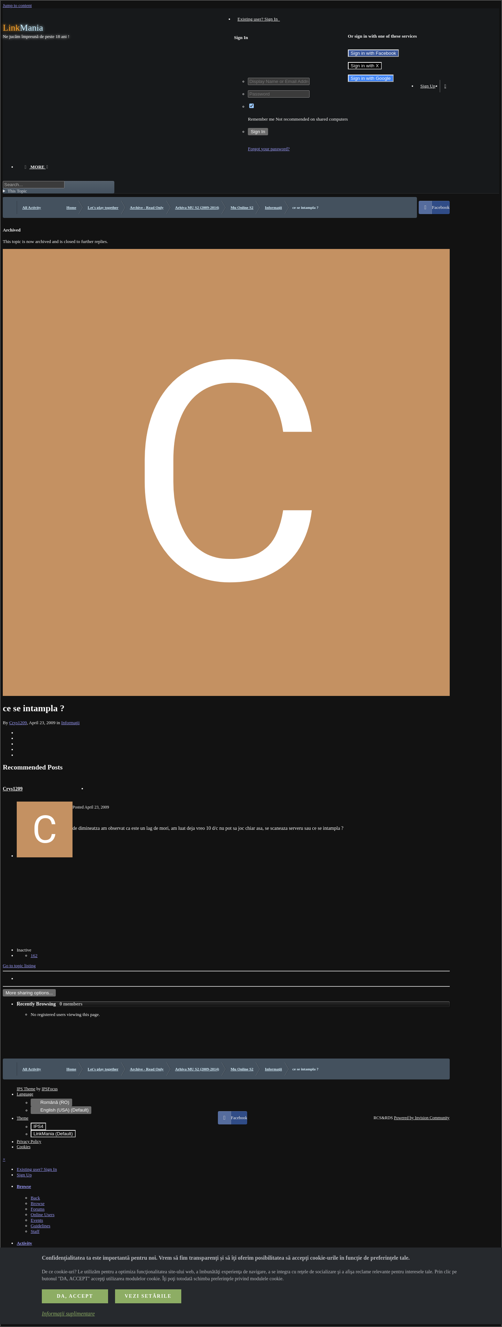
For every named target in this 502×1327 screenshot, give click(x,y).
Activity (24, 1243)
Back (35, 1197)
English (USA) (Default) (61, 1110)
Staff (35, 1231)
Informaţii (70, 722)
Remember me (261, 119)
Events (37, 1220)
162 (34, 955)
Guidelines (40, 1225)
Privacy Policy (29, 1141)
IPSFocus (49, 1088)
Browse (24, 1186)
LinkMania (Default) (53, 1133)
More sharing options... (29, 992)
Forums (38, 1209)
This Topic (17, 191)
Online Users (42, 1214)
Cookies (23, 1146)
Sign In (258, 131)
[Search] (33, 184)
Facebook (441, 207)
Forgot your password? (269, 148)
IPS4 (38, 1126)
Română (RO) (51, 1102)
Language (25, 1094)
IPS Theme (26, 1088)
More (37, 166)
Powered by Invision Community (422, 1117)
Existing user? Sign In (258, 19)
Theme (22, 1118)
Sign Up (427, 86)
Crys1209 (18, 722)
